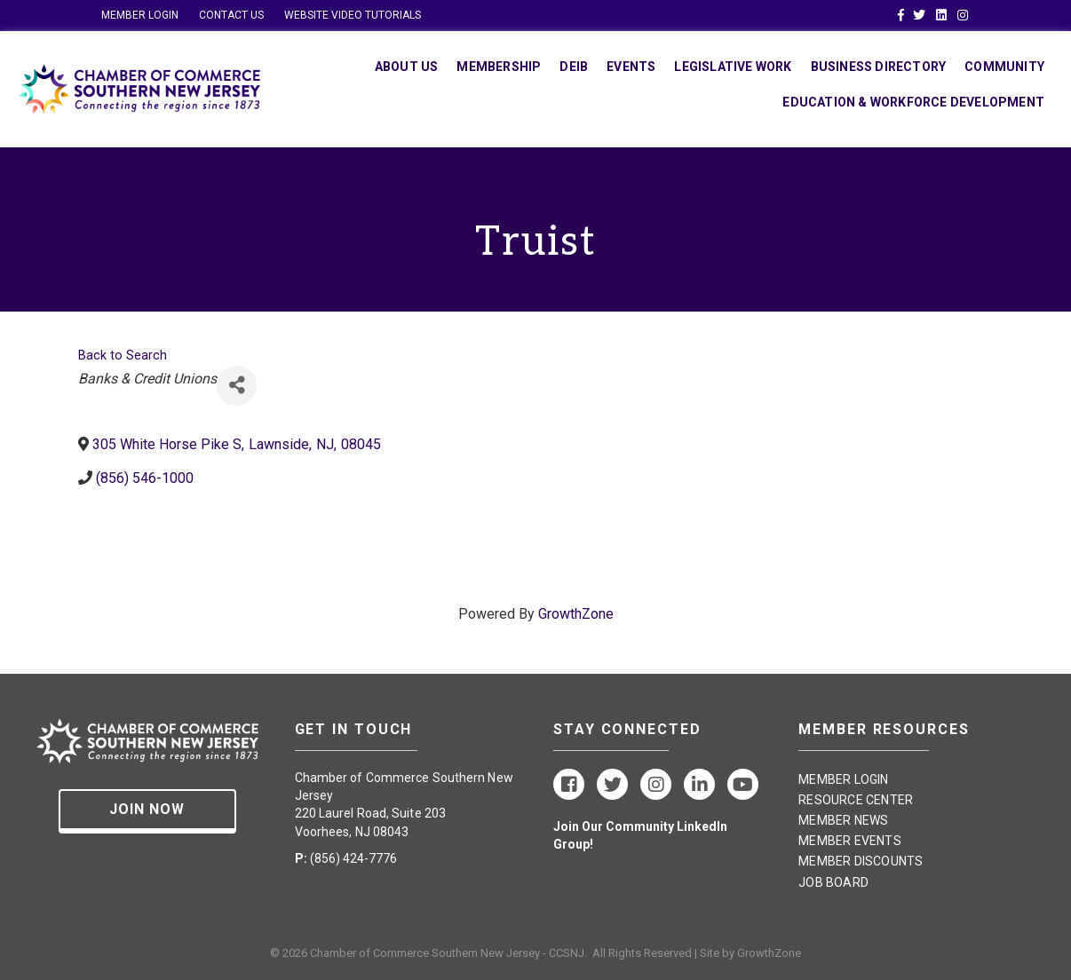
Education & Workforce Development (913, 102)
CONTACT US (231, 15)
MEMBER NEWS (843, 820)
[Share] (237, 386)
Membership (498, 66)
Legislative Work (732, 66)
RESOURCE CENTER (855, 800)
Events (631, 66)
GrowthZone (576, 613)
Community (1004, 66)
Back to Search (122, 355)
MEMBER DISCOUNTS (860, 861)
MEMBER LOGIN (139, 15)
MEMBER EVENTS (849, 841)
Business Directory (879, 66)
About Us (407, 66)
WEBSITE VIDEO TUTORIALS (352, 15)
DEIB (573, 66)
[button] (147, 811)
